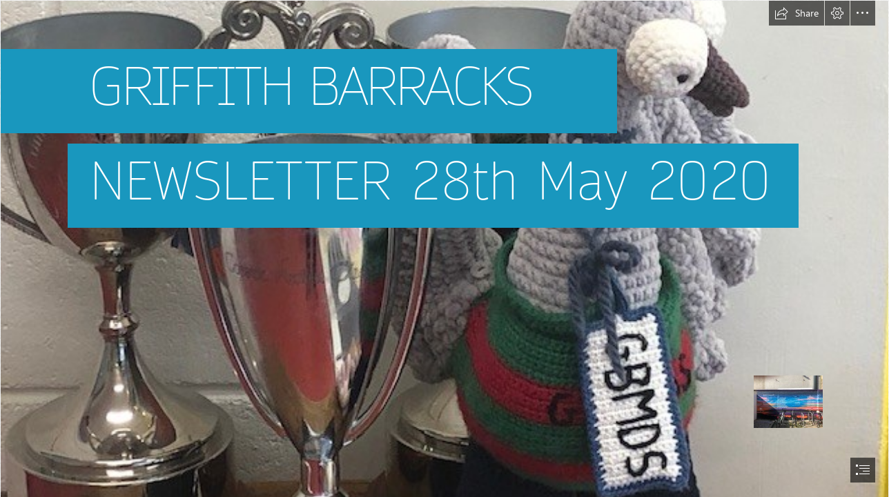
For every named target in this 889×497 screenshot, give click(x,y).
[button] (796, 13)
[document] (444, 248)
